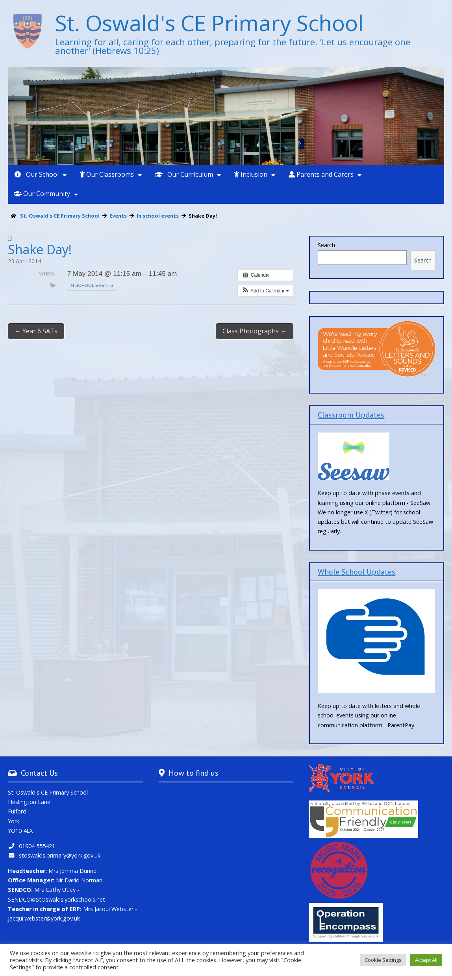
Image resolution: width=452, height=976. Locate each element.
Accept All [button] (426, 959)
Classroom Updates (351, 414)
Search (326, 245)
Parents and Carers (321, 174)
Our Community (42, 193)
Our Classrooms (107, 174)
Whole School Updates (356, 571)
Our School (36, 174)
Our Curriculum (184, 174)
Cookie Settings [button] (383, 959)
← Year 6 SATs (36, 331)
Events (118, 215)
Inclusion (250, 174)
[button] (265, 290)
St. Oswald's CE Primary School (209, 22)
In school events (91, 285)
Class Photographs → (254, 331)
